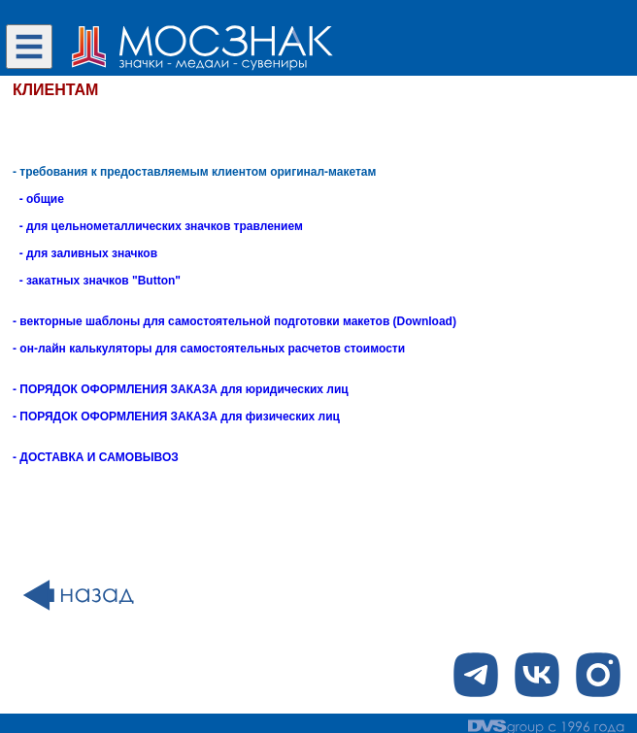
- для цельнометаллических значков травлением (158, 226)
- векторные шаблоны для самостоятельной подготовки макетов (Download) (234, 321)
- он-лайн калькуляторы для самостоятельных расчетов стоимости (209, 348)
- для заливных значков (85, 253)
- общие (38, 199)
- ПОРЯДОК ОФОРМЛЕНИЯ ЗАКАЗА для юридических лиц (181, 389)
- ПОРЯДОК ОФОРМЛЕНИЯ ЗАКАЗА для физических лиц (176, 416)
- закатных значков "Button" (97, 280)
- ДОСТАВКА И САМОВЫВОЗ (96, 457)
